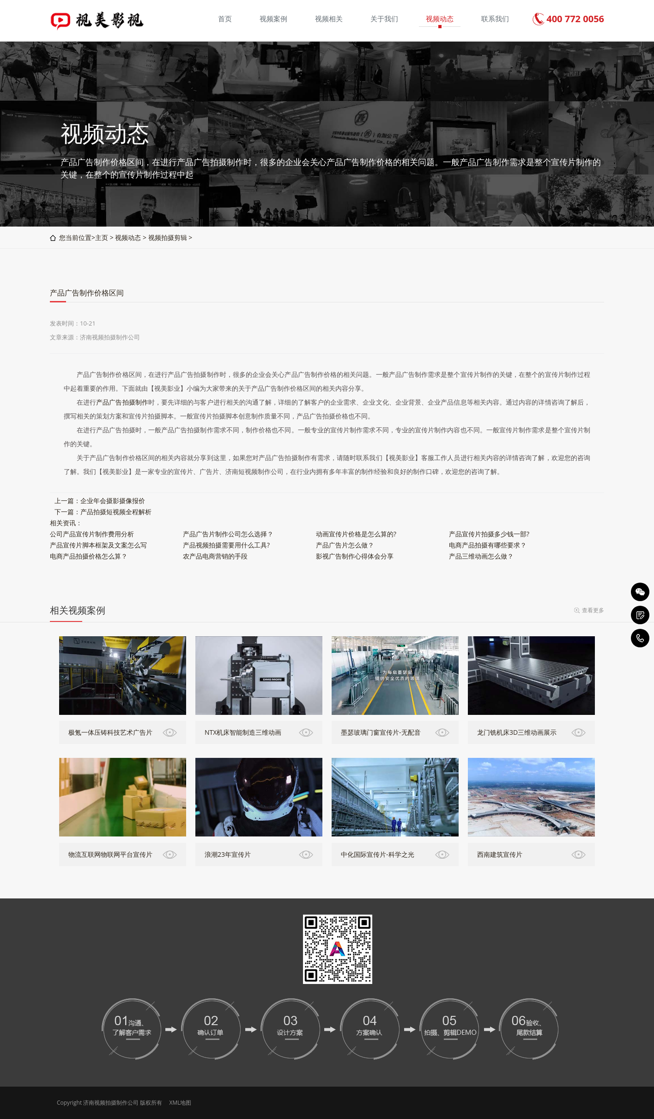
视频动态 (128, 237)
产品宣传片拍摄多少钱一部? (489, 533)
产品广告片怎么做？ (345, 545)
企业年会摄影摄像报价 (112, 500)
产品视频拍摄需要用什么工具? (226, 545)
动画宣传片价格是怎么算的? (356, 533)
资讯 (69, 522)
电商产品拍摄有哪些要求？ (488, 545)
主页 (101, 237)
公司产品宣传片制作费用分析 (92, 533)
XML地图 (180, 1103)
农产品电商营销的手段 (215, 556)
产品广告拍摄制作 (122, 402)
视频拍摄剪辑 (167, 237)
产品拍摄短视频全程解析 (115, 511)
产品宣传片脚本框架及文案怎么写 (98, 545)
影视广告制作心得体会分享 (355, 556)
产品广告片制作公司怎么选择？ (228, 533)
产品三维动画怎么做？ (481, 556)
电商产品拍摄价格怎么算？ (88, 556)
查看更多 (593, 610)
